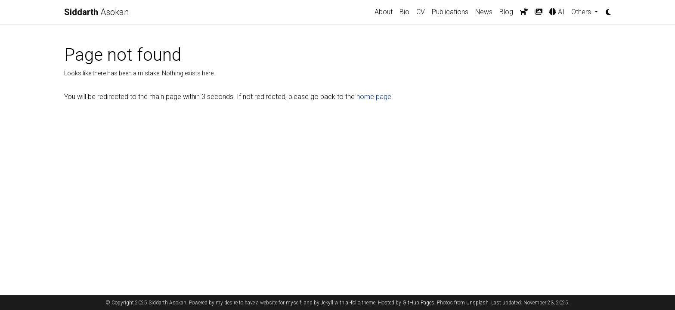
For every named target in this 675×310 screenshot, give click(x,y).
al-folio (353, 303)
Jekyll (327, 303)
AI (556, 12)
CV (420, 12)
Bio (404, 12)
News (483, 12)
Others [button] (582, 12)
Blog (506, 12)
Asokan (96, 12)
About (384, 12)
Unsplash (477, 303)
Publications (450, 12)
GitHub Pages (418, 303)
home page (373, 97)
